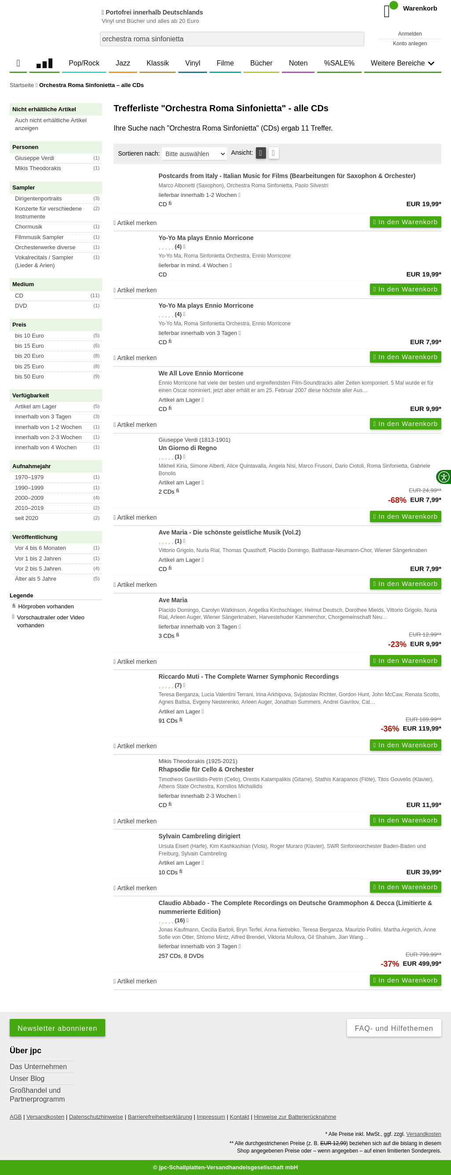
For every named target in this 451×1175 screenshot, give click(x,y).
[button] (60, 124)
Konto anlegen (410, 43)
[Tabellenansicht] (261, 153)
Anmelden (410, 34)
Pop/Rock (84, 63)
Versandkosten (45, 1116)
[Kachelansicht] (274, 153)
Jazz (123, 63)
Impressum (211, 1116)
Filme (225, 63)
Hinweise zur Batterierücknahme (295, 1116)
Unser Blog (27, 1078)
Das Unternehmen (38, 1066)
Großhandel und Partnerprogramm (37, 1095)
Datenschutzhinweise (96, 1116)
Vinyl (192, 63)
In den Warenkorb (405, 222)
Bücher (261, 63)
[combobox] (232, 39)
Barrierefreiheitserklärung (160, 1116)
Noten (298, 63)
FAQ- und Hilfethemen (394, 1028)
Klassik (158, 63)
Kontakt (239, 1116)
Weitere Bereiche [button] (402, 63)
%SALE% (339, 63)
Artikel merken (135, 222)
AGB (16, 1116)
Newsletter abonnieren (57, 1028)
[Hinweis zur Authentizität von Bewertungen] (184, 247)
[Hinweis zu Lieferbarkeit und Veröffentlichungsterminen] (239, 195)
